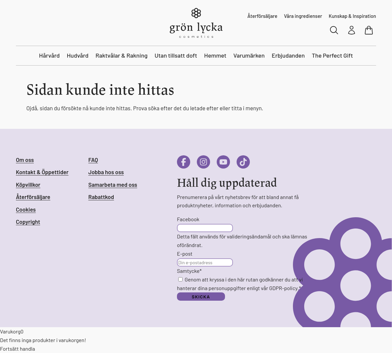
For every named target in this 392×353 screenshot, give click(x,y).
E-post (185, 253)
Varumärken (249, 55)
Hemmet (215, 55)
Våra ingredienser (303, 16)
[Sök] (334, 30)
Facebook (188, 219)
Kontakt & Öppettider (42, 172)
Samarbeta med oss (112, 184)
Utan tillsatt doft (175, 55)
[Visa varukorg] (369, 30)
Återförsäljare (262, 16)
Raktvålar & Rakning (121, 55)
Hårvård (49, 55)
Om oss (25, 159)
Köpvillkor (28, 184)
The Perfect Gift (332, 55)
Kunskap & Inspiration (352, 16)
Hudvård (77, 55)
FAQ (93, 159)
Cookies (26, 209)
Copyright (28, 221)
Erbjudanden (288, 55)
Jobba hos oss (106, 172)
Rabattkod (101, 196)
